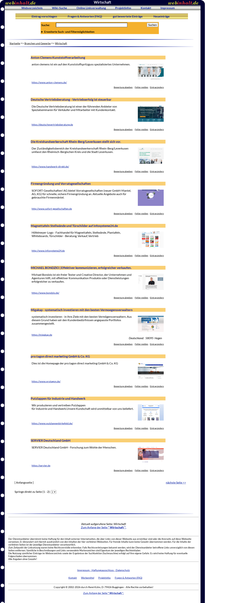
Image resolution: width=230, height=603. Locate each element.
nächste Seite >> (176, 482)
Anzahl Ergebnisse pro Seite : (99, 31)
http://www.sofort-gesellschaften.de (52, 208)
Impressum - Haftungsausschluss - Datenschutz (103, 570)
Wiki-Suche (59, 8)
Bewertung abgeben (123, 87)
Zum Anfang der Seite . (103, 527)
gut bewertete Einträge (128, 16)
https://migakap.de (42, 334)
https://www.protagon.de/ (46, 381)
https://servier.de (41, 465)
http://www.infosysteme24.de (48, 250)
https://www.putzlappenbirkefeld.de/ (52, 423)
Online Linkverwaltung (91, 8)
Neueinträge (161, 16)
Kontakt (146, 8)
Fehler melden (141, 87)
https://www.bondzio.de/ (45, 292)
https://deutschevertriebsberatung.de (52, 124)
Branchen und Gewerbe (37, 43)
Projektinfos (123, 8)
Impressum (167, 8)
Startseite (15, 43)
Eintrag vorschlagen (44, 16)
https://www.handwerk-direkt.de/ (50, 166)
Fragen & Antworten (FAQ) (85, 16)
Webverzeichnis (32, 8)
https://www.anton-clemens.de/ (49, 82)
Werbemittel (87, 577)
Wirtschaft (61, 43)
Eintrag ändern (157, 87)
